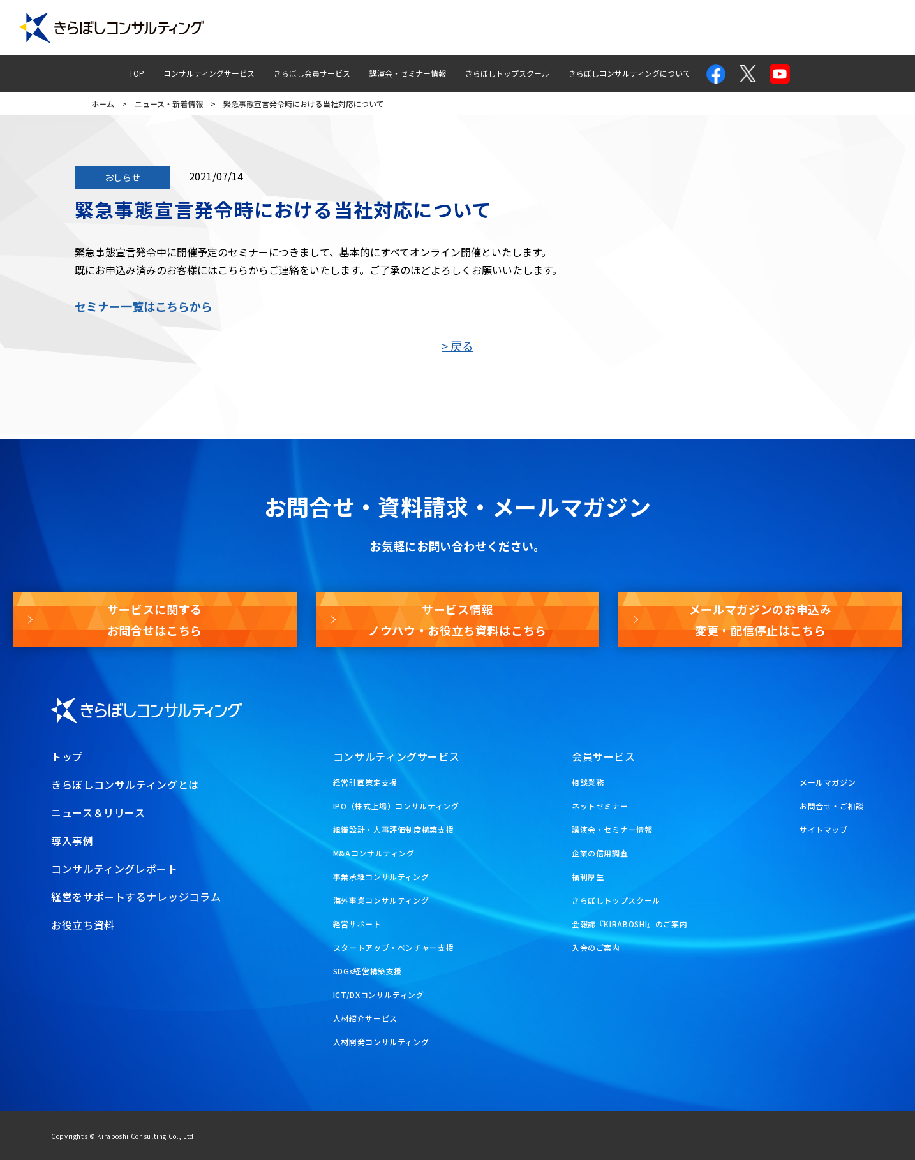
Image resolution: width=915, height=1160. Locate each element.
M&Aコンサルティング (374, 853)
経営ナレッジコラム (622, 27)
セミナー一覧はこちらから (143, 306)
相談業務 (588, 782)
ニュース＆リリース (98, 812)
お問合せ (706, 27)
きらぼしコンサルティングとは (125, 784)
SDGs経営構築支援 (367, 970)
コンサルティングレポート (507, 27)
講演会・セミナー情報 (407, 73)
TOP (136, 73)
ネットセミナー (600, 805)
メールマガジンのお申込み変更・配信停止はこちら (760, 619)
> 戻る (457, 345)
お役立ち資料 (865, 27)
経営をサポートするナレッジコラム (136, 896)
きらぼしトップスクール (507, 73)
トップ (67, 756)
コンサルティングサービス (209, 73)
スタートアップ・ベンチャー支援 (393, 947)
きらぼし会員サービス (312, 73)
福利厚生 (588, 876)
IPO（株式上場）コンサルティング (396, 805)
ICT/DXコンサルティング (378, 994)
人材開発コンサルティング (381, 1041)
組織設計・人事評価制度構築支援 (393, 829)
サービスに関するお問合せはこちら (154, 619)
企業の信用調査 (600, 853)
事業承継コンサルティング (381, 876)
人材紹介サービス (365, 1018)
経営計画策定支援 (365, 782)
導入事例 (412, 27)
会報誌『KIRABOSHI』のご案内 (630, 923)
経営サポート (357, 923)
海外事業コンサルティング (381, 900)
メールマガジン (782, 27)
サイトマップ (824, 829)
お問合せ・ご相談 (832, 805)
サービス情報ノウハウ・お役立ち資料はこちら (457, 619)
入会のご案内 (596, 947)
